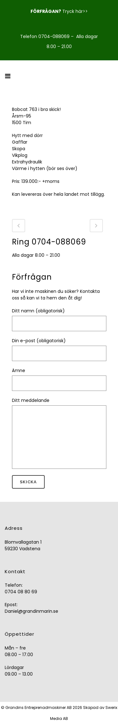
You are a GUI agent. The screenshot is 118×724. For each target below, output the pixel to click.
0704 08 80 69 (21, 592)
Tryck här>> (75, 11)
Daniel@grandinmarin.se (31, 611)
